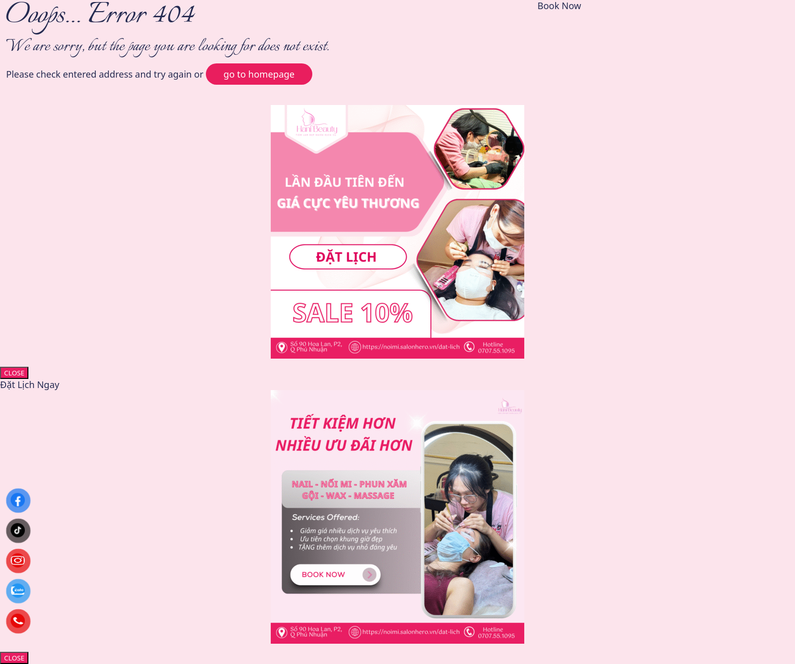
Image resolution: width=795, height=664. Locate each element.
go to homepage (259, 74)
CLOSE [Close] (14, 372)
